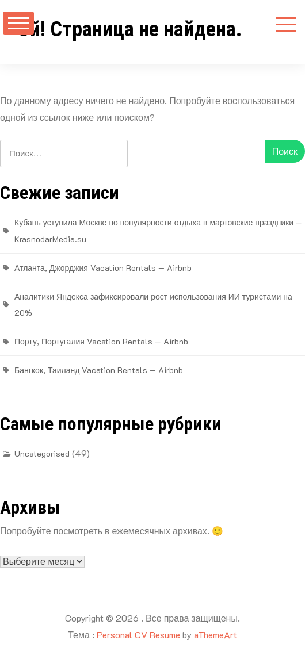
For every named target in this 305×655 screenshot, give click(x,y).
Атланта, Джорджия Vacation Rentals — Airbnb (103, 267)
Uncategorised (42, 453)
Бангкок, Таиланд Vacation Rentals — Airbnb (98, 370)
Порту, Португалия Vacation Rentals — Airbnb (101, 341)
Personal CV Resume (138, 635)
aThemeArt (215, 635)
